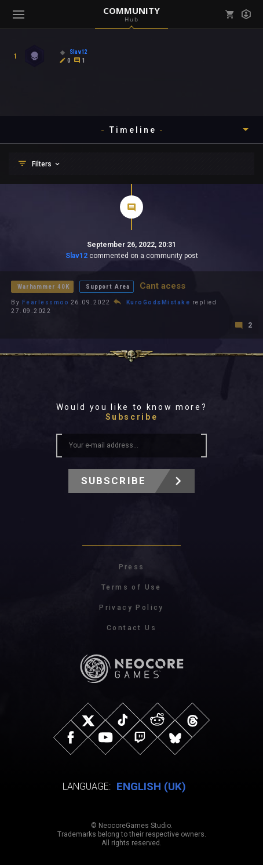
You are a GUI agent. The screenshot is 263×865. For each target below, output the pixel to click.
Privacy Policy (131, 608)
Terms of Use (131, 587)
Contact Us (131, 628)
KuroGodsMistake (158, 302)
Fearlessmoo (45, 302)
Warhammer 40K (43, 286)
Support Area (108, 286)
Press (132, 567)
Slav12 (76, 256)
